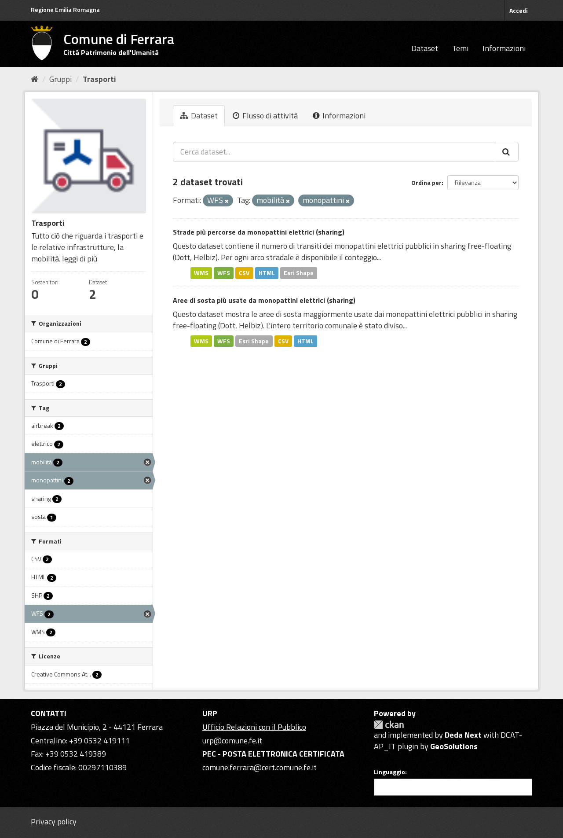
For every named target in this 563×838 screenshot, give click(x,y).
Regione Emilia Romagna (65, 9)
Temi (460, 48)
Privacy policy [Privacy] (54, 821)
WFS (223, 272)
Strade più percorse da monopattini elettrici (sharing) (258, 232)
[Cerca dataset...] (334, 152)
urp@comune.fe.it (232, 740)
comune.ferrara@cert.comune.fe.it (259, 767)
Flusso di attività (265, 115)
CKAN (389, 724)
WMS (201, 272)
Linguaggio (389, 772)
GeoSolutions (454, 746)
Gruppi (60, 79)
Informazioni (504, 48)
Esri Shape (299, 272)
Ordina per (426, 182)
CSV (244, 272)
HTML (267, 272)
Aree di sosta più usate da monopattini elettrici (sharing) (264, 300)
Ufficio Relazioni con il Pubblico (254, 727)
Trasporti (99, 79)
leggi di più (79, 259)
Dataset (424, 48)
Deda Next (463, 735)
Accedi (518, 10)
